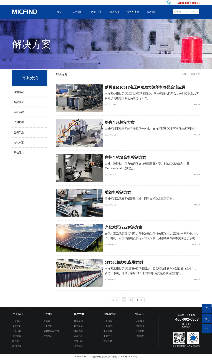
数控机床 (78, 326)
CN (193, 12)
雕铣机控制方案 (118, 192)
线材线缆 (78, 331)
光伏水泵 (78, 346)
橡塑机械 (78, 321)
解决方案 (195, 74)
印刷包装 (78, 336)
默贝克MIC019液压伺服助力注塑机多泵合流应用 (145, 87)
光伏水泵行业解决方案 (123, 227)
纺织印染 (78, 341)
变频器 (46, 321)
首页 (184, 74)
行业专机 (47, 326)
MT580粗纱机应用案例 (124, 262)
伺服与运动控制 (51, 331)
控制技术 (47, 336)
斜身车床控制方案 (120, 122)
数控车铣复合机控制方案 (125, 157)
